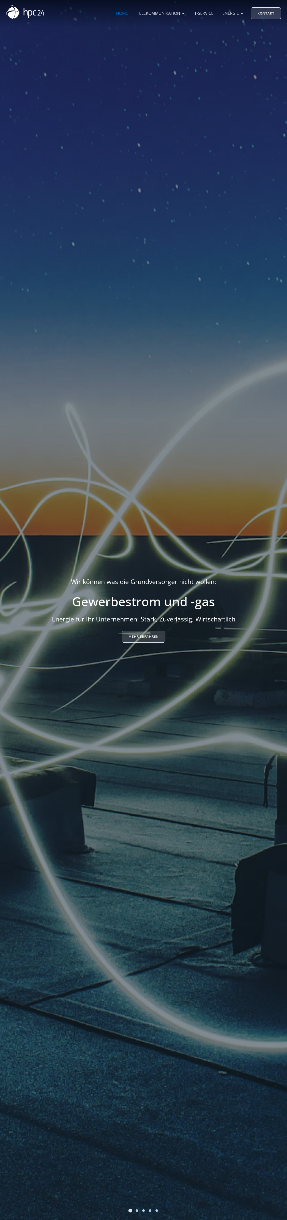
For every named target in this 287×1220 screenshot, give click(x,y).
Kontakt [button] (265, 13)
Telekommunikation (160, 13)
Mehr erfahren (143, 636)
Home (122, 13)
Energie (232, 13)
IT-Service (203, 13)
